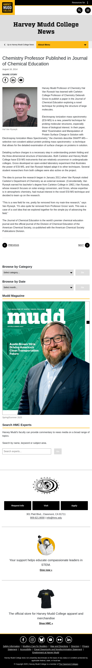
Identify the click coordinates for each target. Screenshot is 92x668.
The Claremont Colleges (68, 664)
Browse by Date (13, 281)
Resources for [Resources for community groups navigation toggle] (78, 2)
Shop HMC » (46, 623)
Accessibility (25, 649)
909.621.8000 (37, 517)
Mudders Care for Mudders (35, 646)
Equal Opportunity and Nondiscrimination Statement (58, 649)
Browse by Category (17, 266)
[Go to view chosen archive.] (82, 287)
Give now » (46, 570)
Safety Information (11, 646)
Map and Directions (59, 646)
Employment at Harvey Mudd (45, 652)
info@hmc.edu (54, 517)
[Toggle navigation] (88, 10)
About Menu (44, 45)
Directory (75, 646)
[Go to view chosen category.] (82, 272)
